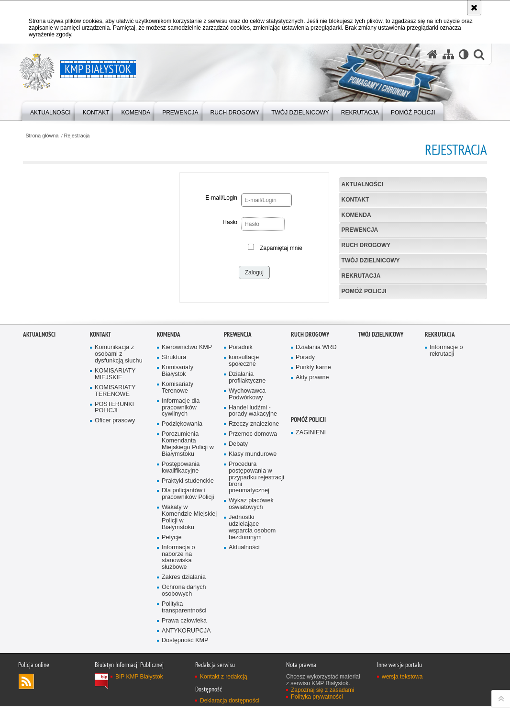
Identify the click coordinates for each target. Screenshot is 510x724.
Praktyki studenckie (188, 629)
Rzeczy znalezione (254, 573)
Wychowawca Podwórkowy (247, 542)
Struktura (174, 506)
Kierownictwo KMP (187, 496)
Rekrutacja (361, 275)
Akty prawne (312, 526)
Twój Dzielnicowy (371, 260)
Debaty (238, 592)
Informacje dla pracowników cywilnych (181, 556)
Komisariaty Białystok (177, 519)
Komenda (356, 215)
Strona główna (41, 135)
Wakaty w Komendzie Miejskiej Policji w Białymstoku (189, 666)
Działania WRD (316, 496)
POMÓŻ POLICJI (364, 291)
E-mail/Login (221, 197)
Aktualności (362, 184)
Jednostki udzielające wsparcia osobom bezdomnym (252, 676)
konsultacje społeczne (244, 509)
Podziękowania (182, 573)
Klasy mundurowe (253, 603)
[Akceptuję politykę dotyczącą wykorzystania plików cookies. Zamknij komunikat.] (474, 7)
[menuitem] (50, 110)
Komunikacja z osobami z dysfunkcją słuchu (119, 503)
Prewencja (360, 229)
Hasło (229, 222)
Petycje (171, 686)
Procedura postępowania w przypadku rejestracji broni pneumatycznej (256, 626)
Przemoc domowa (253, 582)
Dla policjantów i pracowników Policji (188, 642)
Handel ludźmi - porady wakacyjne (253, 559)
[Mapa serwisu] (448, 54)
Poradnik (241, 496)
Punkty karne (313, 516)
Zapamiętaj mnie (281, 248)
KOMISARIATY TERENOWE (115, 539)
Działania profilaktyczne (247, 526)
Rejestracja (77, 135)
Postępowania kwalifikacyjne (181, 616)
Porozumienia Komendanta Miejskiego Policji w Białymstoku (188, 592)
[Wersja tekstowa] (464, 54)
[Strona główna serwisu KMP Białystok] (432, 54)
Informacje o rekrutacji (446, 499)
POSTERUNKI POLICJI (114, 556)
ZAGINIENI (311, 581)
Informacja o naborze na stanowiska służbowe (178, 706)
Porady (305, 506)
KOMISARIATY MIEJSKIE (115, 522)
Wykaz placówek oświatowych (251, 652)
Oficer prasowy (115, 569)
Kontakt (355, 199)
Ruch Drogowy (366, 245)
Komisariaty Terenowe (177, 536)
